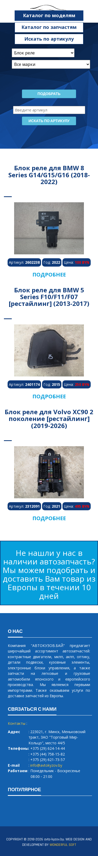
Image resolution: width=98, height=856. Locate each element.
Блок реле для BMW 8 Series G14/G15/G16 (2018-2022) (49, 174)
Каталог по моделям (49, 15)
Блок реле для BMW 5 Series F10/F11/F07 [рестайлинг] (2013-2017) (49, 297)
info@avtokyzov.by (46, 765)
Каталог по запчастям (49, 27)
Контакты (16, 723)
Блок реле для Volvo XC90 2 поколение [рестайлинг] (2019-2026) (49, 418)
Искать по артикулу (49, 39)
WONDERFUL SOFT (63, 844)
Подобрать (49, 94)
